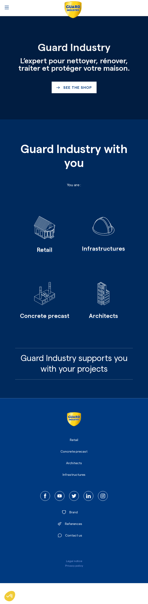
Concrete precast (74, 451)
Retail (74, 440)
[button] (9, 596)
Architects (74, 463)
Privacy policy (74, 565)
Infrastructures (74, 474)
